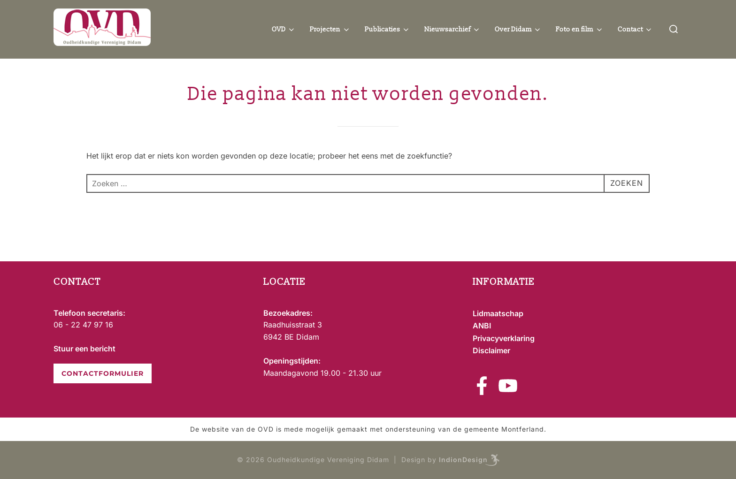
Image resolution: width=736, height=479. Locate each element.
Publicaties (388, 29)
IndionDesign (463, 460)
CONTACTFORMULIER (102, 373)
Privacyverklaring (504, 338)
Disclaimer (491, 350)
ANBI (482, 325)
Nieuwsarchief (452, 29)
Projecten (330, 29)
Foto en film (580, 29)
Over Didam (518, 29)
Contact (635, 29)
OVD (284, 29)
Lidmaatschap (498, 313)
